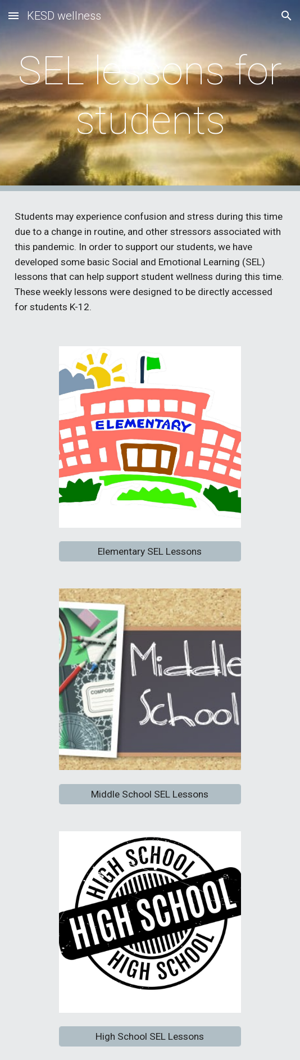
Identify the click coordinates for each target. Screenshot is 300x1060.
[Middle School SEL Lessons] (150, 794)
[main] (150, 96)
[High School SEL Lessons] (150, 1037)
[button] (13, 15)
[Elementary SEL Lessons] (150, 552)
